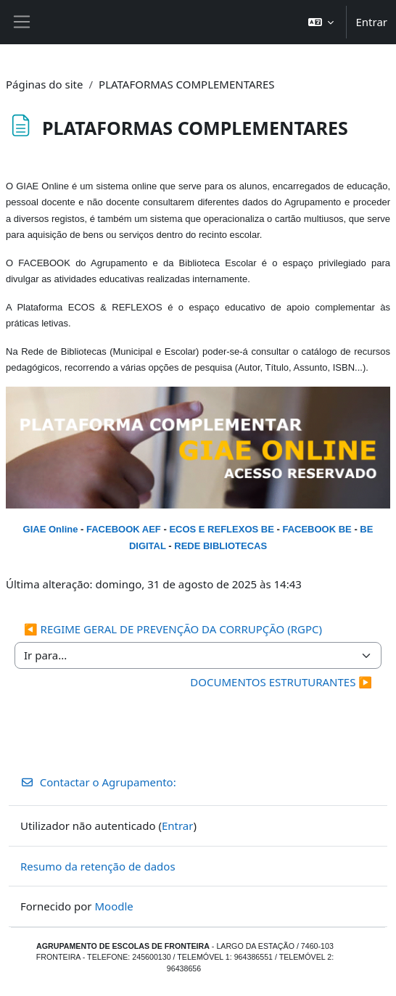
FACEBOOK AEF (123, 529)
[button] (321, 22)
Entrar (371, 22)
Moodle (113, 906)
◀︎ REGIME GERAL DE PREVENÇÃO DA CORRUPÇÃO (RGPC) (173, 629)
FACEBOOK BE (316, 529)
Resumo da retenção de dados (98, 866)
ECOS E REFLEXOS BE (221, 529)
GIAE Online (50, 529)
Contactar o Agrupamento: (98, 782)
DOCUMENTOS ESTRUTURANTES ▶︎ (281, 682)
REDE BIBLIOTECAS (220, 545)
